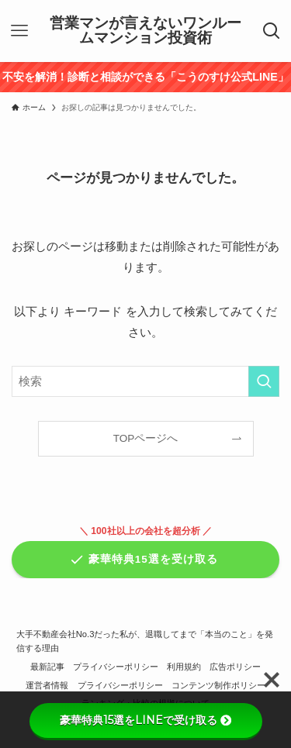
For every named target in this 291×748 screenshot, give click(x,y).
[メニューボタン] (19, 31)
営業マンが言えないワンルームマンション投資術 (145, 31)
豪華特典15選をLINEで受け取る (145, 720)
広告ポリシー (235, 666)
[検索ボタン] (271, 31)
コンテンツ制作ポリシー (218, 685)
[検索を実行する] (263, 381)
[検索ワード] (145, 381)
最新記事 (47, 666)
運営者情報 (47, 685)
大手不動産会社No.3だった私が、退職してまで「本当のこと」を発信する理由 (145, 641)
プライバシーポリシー (115, 666)
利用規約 (184, 666)
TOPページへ (145, 438)
